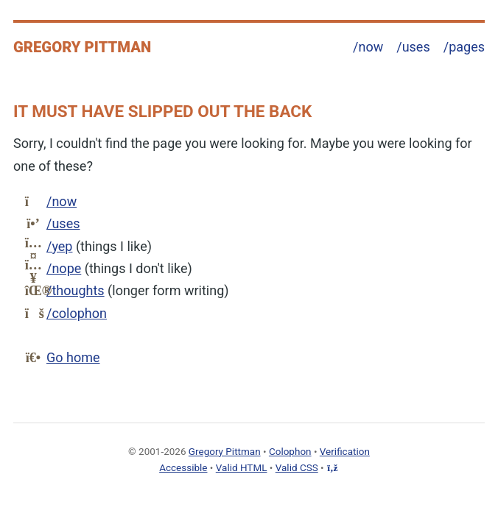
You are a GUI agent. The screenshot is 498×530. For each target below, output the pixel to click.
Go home (73, 357)
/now (368, 46)
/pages (464, 46)
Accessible (183, 467)
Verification (345, 451)
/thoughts (75, 290)
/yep (59, 246)
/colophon (76, 313)
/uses (412, 46)
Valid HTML (241, 467)
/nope (63, 268)
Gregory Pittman (82, 47)
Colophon (290, 451)
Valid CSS (297, 467)
